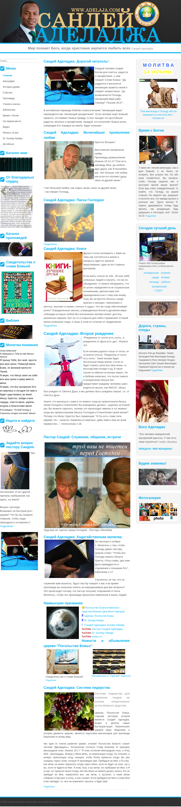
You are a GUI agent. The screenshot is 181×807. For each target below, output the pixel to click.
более (97, 757)
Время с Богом (10, 115)
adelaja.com (92, 637)
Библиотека (9, 110)
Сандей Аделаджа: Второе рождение (79, 333)
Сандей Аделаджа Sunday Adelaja (103, 625)
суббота (165, 282)
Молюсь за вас (11, 132)
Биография (9, 81)
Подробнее (151, 216)
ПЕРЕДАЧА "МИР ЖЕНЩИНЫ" (156, 449)
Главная (7, 75)
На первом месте (12, 121)
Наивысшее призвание (63, 603)
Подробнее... (51, 244)
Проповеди (9, 98)
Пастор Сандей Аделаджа (102, 629)
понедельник (151, 272)
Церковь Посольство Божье (99, 616)
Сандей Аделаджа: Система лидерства (77, 688)
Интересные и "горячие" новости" (111, 675)
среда (155, 277)
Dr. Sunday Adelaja (94, 620)
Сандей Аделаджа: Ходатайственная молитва (83, 537)
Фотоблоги (8, 144)
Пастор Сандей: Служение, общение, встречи (82, 437)
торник (166, 272)
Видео (6, 127)
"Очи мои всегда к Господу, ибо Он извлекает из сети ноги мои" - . (158, 115)
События (7, 92)
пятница (154, 282)
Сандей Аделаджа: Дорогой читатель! (76, 61)
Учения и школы (11, 104)
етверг (166, 277)
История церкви (11, 87)
